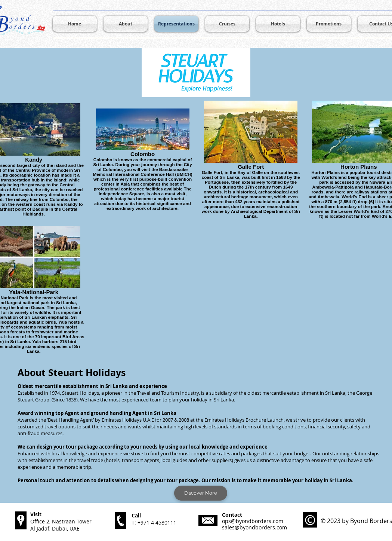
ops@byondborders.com (252, 521)
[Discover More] (200, 493)
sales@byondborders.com (254, 527)
